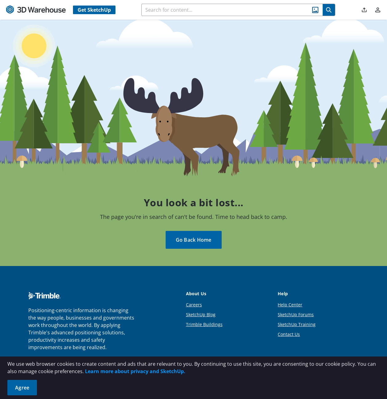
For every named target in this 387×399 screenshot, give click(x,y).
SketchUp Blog (201, 314)
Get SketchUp (94, 9)
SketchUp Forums (296, 314)
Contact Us (289, 334)
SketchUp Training (297, 324)
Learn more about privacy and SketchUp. (135, 371)
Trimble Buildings (204, 324)
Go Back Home (194, 239)
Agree (22, 387)
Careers (194, 305)
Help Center (290, 305)
